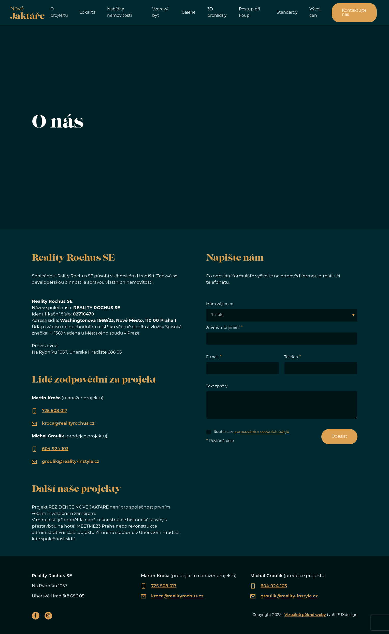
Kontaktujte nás (354, 13)
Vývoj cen (314, 12)
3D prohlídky (217, 12)
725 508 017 (54, 411)
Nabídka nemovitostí (119, 12)
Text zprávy (216, 386)
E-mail (212, 357)
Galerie (189, 13)
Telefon (291, 357)
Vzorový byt (160, 12)
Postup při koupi (249, 12)
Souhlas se (251, 432)
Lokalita (87, 13)
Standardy (287, 13)
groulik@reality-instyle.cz (70, 461)
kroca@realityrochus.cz (68, 423)
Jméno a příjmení (223, 328)
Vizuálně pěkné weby (305, 615)
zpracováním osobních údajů (262, 432)
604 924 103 (55, 449)
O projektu (59, 12)
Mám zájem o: (219, 304)
